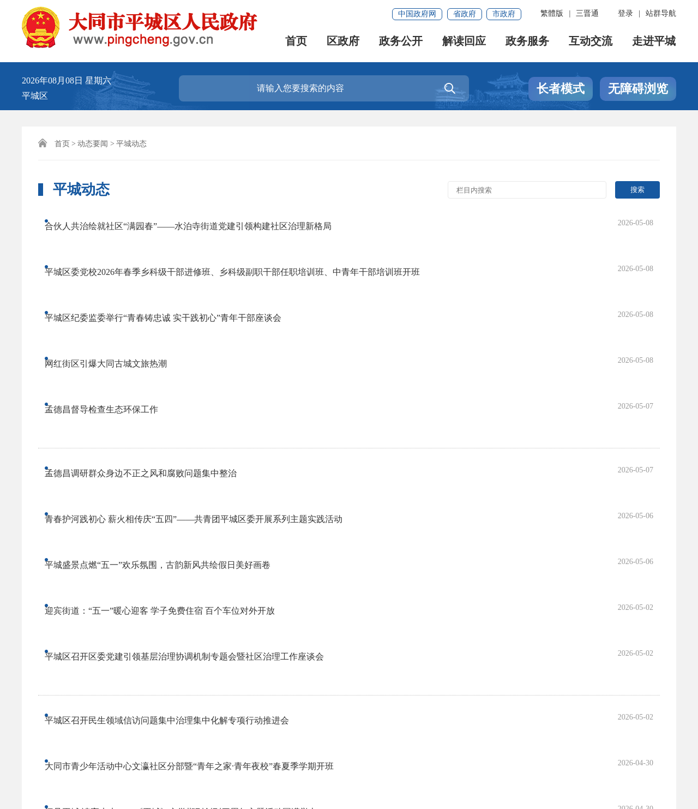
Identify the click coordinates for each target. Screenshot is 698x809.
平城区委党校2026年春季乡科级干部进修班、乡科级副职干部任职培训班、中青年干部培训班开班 (242, 243)
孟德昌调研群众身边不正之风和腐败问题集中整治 (151, 348)
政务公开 (401, 44)
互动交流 (591, 44)
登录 (625, 13)
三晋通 (587, 13)
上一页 (166, 615)
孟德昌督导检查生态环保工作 (112, 308)
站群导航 (661, 13)
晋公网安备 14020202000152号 (282, 769)
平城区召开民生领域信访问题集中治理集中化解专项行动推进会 (177, 475)
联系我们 (96, 731)
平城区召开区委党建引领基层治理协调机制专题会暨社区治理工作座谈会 (194, 435)
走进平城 (654, 44)
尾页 (416, 615)
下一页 (378, 615)
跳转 (565, 615)
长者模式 (561, 88)
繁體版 (551, 13)
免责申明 (148, 731)
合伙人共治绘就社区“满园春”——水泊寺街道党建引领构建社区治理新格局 (198, 221)
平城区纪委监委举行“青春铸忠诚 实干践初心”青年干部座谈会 (173, 264)
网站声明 (44, 731)
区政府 (343, 44)
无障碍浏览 (638, 88)
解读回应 (464, 44)
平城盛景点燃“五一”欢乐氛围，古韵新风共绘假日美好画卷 (168, 392)
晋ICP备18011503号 (64, 769)
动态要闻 (92, 144)
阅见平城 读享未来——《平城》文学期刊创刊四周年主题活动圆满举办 (191, 519)
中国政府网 (417, 14)
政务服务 (528, 44)
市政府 (503, 14)
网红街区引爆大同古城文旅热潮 (116, 286)
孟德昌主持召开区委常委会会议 (116, 541)
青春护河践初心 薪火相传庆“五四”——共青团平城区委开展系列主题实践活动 (204, 370)
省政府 (464, 14)
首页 (297, 44)
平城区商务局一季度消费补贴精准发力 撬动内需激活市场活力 (174, 562)
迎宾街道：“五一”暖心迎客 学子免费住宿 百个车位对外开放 (170, 413)
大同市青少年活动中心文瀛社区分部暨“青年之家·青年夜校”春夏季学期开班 (199, 497)
